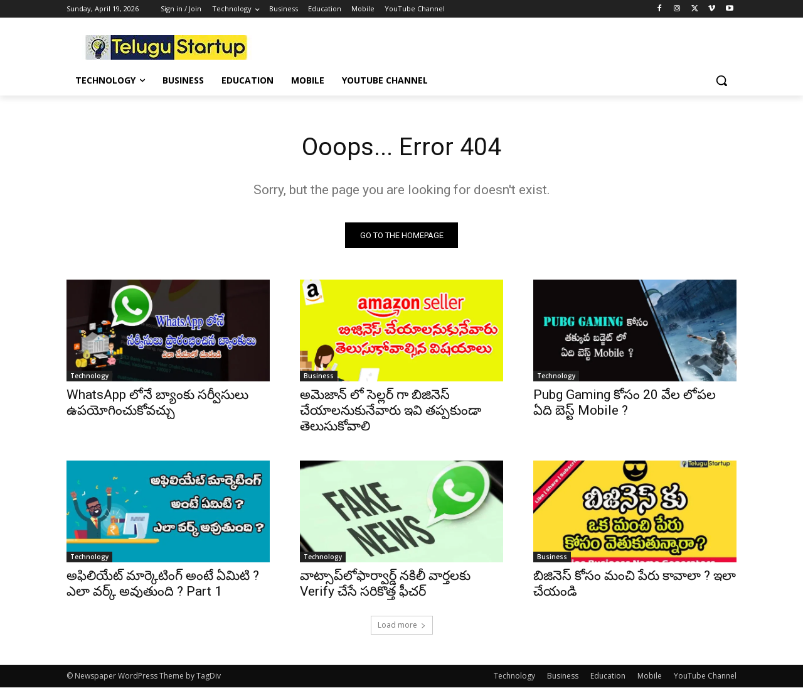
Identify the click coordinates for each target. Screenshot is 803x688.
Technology (89, 376)
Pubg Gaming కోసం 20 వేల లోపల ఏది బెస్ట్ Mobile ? (624, 403)
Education (607, 676)
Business (319, 376)
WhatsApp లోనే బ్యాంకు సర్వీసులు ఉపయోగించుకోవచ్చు (157, 403)
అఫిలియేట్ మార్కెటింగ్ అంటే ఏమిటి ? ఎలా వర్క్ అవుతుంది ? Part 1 (162, 584)
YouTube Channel (705, 676)
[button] (721, 80)
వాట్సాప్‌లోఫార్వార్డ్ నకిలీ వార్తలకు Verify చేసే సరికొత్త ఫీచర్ (385, 584)
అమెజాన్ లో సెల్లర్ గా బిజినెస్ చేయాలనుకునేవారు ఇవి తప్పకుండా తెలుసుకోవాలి (390, 411)
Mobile (649, 676)
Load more (402, 625)
